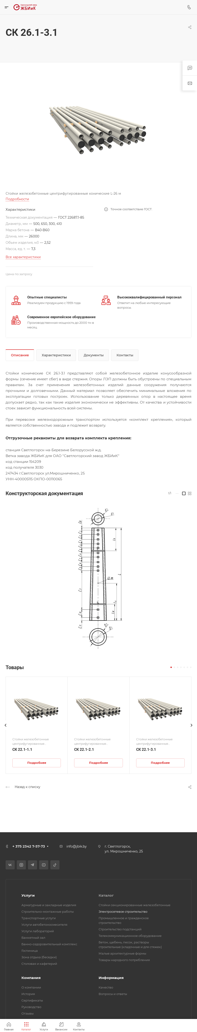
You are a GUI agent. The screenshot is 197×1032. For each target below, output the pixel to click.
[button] (171, 667)
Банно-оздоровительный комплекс (49, 944)
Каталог (106, 895)
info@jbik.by (76, 846)
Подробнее (36, 763)
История (28, 994)
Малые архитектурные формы (122, 953)
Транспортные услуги (38, 918)
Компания (31, 977)
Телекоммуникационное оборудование (130, 936)
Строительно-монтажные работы (47, 911)
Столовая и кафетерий (39, 963)
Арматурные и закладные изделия (48, 905)
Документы (94, 355)
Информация (111, 977)
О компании (31, 987)
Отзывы (27, 1013)
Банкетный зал (33, 937)
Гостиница (29, 950)
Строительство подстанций (120, 929)
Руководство (31, 1007)
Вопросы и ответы (113, 994)
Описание (20, 355)
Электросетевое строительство (123, 911)
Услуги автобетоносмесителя (44, 924)
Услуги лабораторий (37, 931)
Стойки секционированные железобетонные (134, 905)
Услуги (28, 895)
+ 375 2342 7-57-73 (28, 846)
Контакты (125, 355)
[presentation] (5, 730)
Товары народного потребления (124, 960)
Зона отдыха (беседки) (39, 957)
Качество (106, 987)
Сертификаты (32, 1000)
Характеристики (56, 355)
